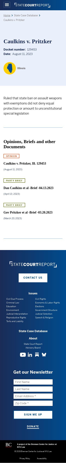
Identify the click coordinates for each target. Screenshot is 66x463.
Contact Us (33, 277)
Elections (39, 306)
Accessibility (42, 458)
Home (7, 15)
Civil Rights (40, 299)
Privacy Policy (25, 458)
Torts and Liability (14, 321)
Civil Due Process (14, 299)
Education (11, 306)
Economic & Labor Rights (47, 302)
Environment (12, 310)
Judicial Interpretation (17, 313)
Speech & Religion (44, 317)
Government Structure (46, 310)
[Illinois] (14, 68)
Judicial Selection (43, 313)
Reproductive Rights (16, 317)
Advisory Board (33, 347)
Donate (33, 426)
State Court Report (33, 344)
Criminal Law (12, 302)
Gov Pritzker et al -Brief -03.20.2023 (28, 212)
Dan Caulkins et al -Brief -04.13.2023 (29, 188)
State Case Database (33, 331)
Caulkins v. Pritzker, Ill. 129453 (25, 163)
